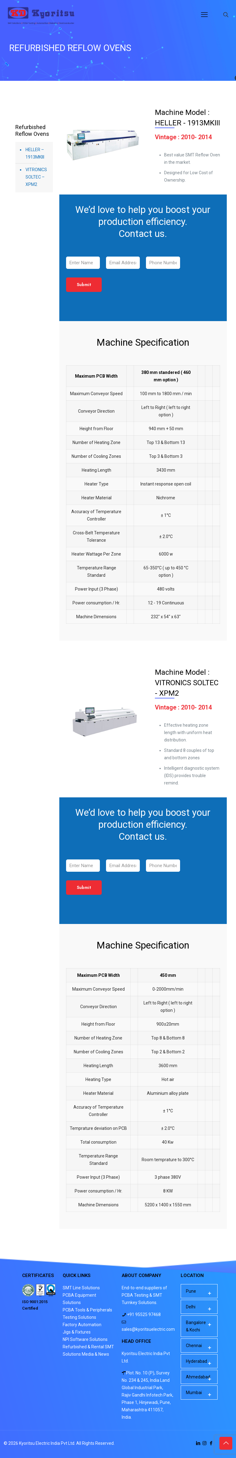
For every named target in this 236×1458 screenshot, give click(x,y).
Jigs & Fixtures (77, 1332)
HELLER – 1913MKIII (35, 153)
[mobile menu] (204, 15)
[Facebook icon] (211, 1443)
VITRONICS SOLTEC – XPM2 (36, 177)
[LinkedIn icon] (198, 1443)
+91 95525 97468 (143, 1314)
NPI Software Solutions (85, 1339)
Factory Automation (82, 1324)
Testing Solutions (79, 1317)
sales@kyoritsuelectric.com (148, 1329)
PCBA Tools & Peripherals (87, 1309)
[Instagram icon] (204, 1443)
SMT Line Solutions (81, 1287)
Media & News (95, 1354)
